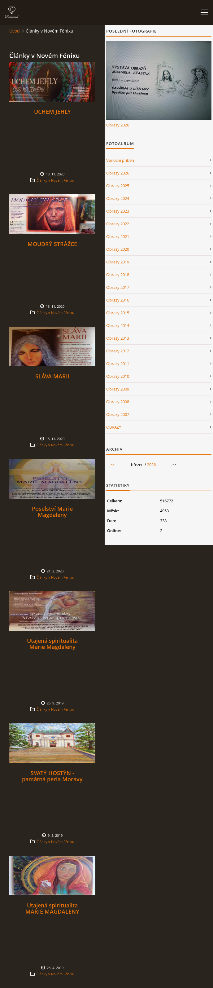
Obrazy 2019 (117, 262)
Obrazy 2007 (117, 414)
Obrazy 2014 (117, 325)
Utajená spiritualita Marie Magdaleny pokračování (52, 646)
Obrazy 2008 (117, 401)
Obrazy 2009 (117, 389)
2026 (151, 464)
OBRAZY (113, 427)
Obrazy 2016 (117, 300)
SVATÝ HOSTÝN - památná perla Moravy (52, 776)
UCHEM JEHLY (52, 111)
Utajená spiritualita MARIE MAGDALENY (52, 908)
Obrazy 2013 (117, 338)
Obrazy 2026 (117, 125)
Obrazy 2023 (117, 211)
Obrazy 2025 (117, 185)
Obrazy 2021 (117, 236)
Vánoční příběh (120, 160)
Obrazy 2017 (117, 287)
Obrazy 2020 (117, 249)
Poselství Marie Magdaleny (52, 511)
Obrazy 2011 (117, 363)
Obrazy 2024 (117, 198)
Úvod (14, 31)
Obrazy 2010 (117, 376)
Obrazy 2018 (117, 274)
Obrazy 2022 (117, 224)
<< (113, 464)
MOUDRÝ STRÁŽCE (52, 244)
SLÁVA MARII (52, 376)
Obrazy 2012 (117, 351)
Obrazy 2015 (117, 312)
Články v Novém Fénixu (55, 180)
